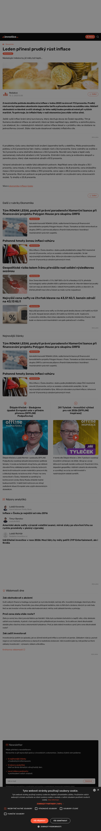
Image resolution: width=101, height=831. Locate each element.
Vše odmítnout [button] (60, 821)
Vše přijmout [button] (39, 821)
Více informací (53, 800)
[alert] (50, 415)
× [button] (98, 790)
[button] (50, 803)
